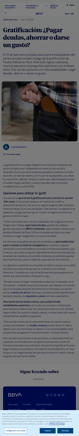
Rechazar (65, 431)
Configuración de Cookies (15, 431)
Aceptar (48, 431)
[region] (39, 423)
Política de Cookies (57, 424)
